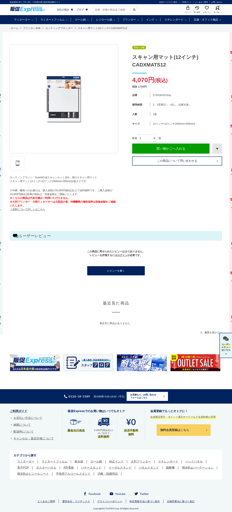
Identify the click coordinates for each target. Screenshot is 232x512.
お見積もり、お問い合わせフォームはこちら (143, 396)
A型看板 (68, 467)
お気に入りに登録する (217, 149)
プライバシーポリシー (109, 501)
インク (150, 19)
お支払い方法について (27, 417)
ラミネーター (22, 19)
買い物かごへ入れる (170, 148)
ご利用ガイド (186, 2)
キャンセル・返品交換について (33, 438)
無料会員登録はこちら (174, 429)
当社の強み (63, 9)
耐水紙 (79, 461)
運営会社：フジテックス (76, 501)
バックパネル (194, 461)
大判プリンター (141, 461)
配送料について (23, 431)
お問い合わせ (216, 2)
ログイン (122, 255)
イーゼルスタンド (119, 467)
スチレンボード (174, 19)
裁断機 (170, 467)
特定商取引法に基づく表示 (144, 501)
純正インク (116, 461)
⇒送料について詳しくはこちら (27, 209)
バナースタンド (91, 467)
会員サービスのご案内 (168, 2)
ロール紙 (80, 19)
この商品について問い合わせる (177, 160)
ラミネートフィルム (52, 19)
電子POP (23, 467)
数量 (134, 138)
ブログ (80, 9)
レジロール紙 (104, 19)
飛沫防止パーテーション (197, 467)
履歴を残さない (213, 332)
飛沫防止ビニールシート (33, 473)
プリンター (129, 19)
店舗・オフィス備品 (206, 19)
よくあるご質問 (201, 2)
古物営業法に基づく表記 (181, 501)
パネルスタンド (149, 467)
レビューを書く (116, 270)
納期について (22, 424)
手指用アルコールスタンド (73, 473)
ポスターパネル (46, 467)
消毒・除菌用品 (108, 473)
